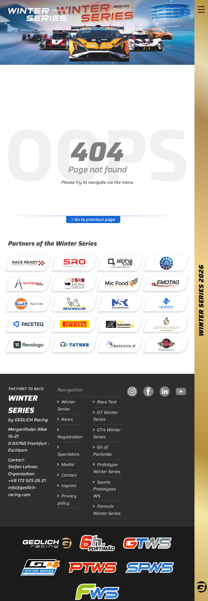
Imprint (68, 485)
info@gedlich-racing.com (22, 491)
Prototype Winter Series (107, 468)
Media (67, 464)
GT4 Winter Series (107, 433)
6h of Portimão (102, 451)
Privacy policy (67, 499)
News (67, 419)
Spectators (68, 454)
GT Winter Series (105, 416)
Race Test (107, 401)
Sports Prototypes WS (104, 489)
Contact (69, 475)
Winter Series (66, 405)
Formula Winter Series (107, 510)
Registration (69, 436)
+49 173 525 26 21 (27, 480)
